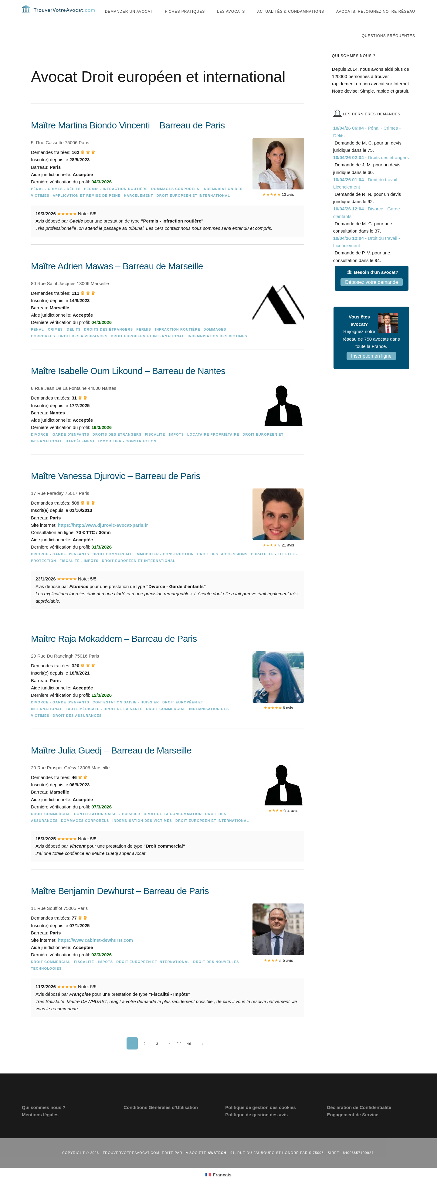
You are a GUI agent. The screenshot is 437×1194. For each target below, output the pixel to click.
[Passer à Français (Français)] (218, 1186)
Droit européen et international (193, 207)
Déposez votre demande (371, 294)
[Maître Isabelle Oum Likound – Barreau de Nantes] (167, 420)
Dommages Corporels (175, 201)
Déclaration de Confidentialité (359, 1119)
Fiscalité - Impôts (164, 446)
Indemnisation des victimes (217, 348)
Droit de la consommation (173, 826)
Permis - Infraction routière (116, 201)
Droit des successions (222, 566)
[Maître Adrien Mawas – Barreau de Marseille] (167, 315)
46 (189, 1056)
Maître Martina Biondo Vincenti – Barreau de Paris (128, 137)
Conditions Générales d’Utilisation (161, 1119)
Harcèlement (138, 207)
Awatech (217, 1165)
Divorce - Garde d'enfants (60, 446)
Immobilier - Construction (127, 453)
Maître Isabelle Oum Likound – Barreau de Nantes (128, 383)
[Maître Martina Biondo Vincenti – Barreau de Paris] (167, 192)
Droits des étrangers (108, 341)
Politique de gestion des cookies (260, 1119)
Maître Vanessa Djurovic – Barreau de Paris (115, 488)
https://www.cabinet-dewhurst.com (95, 952)
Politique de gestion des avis (256, 1126)
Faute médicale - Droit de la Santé (104, 721)
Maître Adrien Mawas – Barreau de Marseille (117, 278)
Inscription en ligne (371, 368)
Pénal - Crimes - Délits (56, 201)
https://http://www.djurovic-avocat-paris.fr (103, 537)
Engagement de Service (352, 1126)
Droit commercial (112, 566)
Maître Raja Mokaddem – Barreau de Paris (114, 651)
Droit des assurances (83, 348)
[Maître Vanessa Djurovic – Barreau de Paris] (167, 554)
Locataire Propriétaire (213, 446)
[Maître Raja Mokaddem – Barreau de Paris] (167, 691)
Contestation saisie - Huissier (126, 714)
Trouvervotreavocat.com (58, 15)
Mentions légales (40, 1126)
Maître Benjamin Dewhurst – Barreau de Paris (120, 903)
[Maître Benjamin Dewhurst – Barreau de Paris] (167, 965)
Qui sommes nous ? (43, 1119)
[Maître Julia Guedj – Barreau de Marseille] (167, 817)
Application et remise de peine (87, 207)
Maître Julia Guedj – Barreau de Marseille (111, 762)
